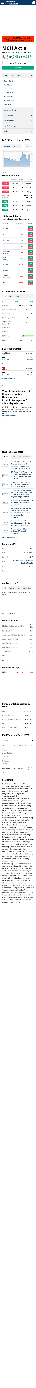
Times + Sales (8, 89)
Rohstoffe (7, 1367)
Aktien (20, 1360)
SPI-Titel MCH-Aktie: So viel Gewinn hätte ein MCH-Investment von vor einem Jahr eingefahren (21, 435)
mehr (17, 296)
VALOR (4, 52)
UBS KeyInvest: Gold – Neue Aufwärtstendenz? (23, 996)
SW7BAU (29, 202)
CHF (5, 296)
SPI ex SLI (29, 533)
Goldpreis (12, 1360)
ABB (5, 246)
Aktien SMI (7, 1353)
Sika (4, 283)
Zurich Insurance (7, 277)
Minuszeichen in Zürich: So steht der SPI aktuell (21, 500)
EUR (10, 296)
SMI (5, 1360)
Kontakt (7, 1331)
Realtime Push (9, 101)
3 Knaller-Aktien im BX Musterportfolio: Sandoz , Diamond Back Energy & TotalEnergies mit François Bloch (23, 1017)
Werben (18, 1334)
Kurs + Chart (8, 81)
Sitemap (7, 1339)
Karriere (7, 1334)
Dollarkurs (7, 1362)
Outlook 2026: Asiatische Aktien (21, 1069)
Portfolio (16, 1367)
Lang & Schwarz (5, 1143)
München (5, 1211)
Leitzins (29, 1369)
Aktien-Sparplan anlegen (18, 63)
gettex (4, 1164)
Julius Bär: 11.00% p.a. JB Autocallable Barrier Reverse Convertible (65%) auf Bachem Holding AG (23, 1005)
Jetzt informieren (9, 416)
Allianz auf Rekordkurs (22, 979)
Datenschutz (26, 1334)
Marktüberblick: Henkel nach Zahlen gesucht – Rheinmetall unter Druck (23, 985)
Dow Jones (19, 1355)
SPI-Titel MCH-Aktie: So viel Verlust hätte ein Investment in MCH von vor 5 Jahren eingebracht (21, 464)
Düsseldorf (6, 1193)
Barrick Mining (6, 258)
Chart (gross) (8, 85)
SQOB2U (29, 210)
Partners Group (6, 252)
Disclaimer (25, 1336)
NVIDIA (6, 240)
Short (31, 229)
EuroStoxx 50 (8, 1355)
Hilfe (16, 1331)
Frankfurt (5, 1187)
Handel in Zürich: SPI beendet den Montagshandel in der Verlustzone (22, 493)
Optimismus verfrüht (22, 991)
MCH (4, 623)
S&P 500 (27, 1357)
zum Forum (6, 863)
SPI (14, 531)
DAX (29, 1353)
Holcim (5, 265)
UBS (4, 234)
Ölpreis (21, 1369)
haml (4, 1217)
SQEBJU (29, 192)
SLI (19, 1353)
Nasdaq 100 (8, 1357)
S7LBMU (29, 187)
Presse (6, 1336)
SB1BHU (29, 183)
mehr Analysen (8, 565)
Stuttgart (5, 1176)
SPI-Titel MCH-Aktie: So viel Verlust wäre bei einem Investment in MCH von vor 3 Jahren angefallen (21, 482)
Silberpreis (26, 1362)
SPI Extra (19, 531)
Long (31, 227)
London (5, 1205)
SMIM (24, 1353)
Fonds (6, 1364)
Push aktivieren (8, 364)
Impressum (26, 1331)
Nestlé (5, 228)
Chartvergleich (9, 93)
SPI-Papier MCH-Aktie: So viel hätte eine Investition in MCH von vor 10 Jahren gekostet (21, 444)
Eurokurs (16, 1362)
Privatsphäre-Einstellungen (26, 1342)
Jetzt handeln (18, 940)
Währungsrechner (10, 1369)
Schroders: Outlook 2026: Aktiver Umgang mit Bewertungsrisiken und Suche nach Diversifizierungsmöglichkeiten (21, 1089)
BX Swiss (5, 1123)
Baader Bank (5, 1182)
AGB (23, 1339)
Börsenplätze (8, 97)
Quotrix (5, 1199)
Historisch (7, 105)
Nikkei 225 (18, 1357)
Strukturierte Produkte (18, 1364)
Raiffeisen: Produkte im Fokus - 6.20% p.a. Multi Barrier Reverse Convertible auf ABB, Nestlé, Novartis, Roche (23, 1030)
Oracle (5, 271)
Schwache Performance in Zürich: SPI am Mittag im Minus (20, 455)
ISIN (17, 52)
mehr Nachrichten (9, 508)
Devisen (27, 1360)
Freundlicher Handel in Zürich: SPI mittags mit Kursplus (22, 472)
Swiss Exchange (5, 1117)
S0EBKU (29, 206)
